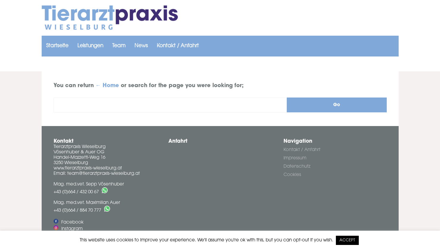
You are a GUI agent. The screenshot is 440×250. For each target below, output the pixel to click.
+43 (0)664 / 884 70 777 (77, 210)
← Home (107, 86)
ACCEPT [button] (347, 240)
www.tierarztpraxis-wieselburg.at (88, 168)
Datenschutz (297, 166)
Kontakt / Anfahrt (302, 150)
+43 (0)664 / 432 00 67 (76, 192)
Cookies (292, 175)
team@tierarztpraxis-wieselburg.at (103, 174)
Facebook (69, 222)
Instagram (68, 229)
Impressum (295, 158)
